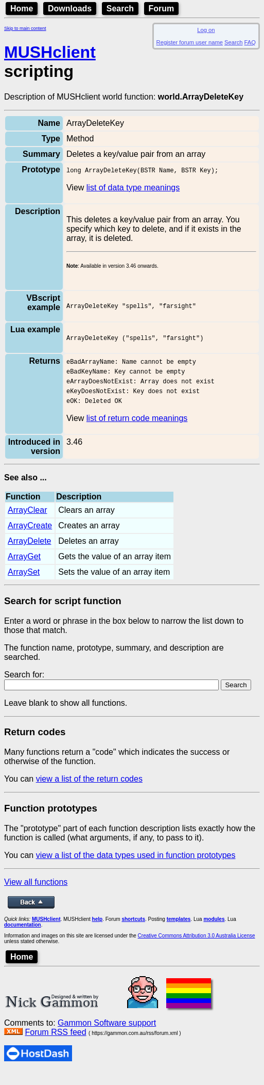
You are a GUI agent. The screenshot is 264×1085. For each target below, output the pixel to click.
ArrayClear (27, 523)
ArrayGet (24, 569)
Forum (161, 8)
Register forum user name (189, 42)
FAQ (250, 42)
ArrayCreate (30, 539)
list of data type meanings (133, 189)
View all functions (35, 895)
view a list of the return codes (89, 792)
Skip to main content (25, 28)
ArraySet (24, 585)
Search (120, 8)
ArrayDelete (29, 554)
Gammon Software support (107, 1036)
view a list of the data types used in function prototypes (136, 868)
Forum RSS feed (55, 1045)
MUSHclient (50, 52)
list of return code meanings (137, 431)
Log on (206, 30)
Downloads (70, 8)
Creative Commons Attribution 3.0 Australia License (196, 949)
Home (21, 8)
